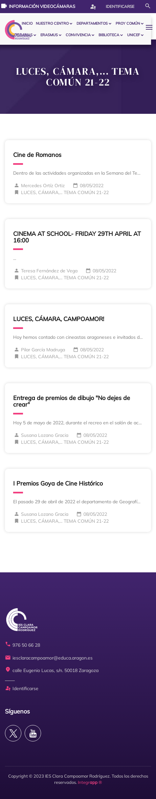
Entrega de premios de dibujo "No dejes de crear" (71, 401)
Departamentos (92, 23)
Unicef (133, 35)
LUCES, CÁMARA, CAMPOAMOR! (58, 319)
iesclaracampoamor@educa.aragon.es (49, 658)
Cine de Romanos (37, 155)
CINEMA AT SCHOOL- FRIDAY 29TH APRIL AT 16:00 (77, 237)
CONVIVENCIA (78, 35)
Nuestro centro (52, 23)
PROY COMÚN (128, 23)
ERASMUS (49, 35)
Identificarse (112, 7)
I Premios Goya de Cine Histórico (58, 483)
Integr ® (90, 782)
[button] (150, 27)
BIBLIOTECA (109, 35)
